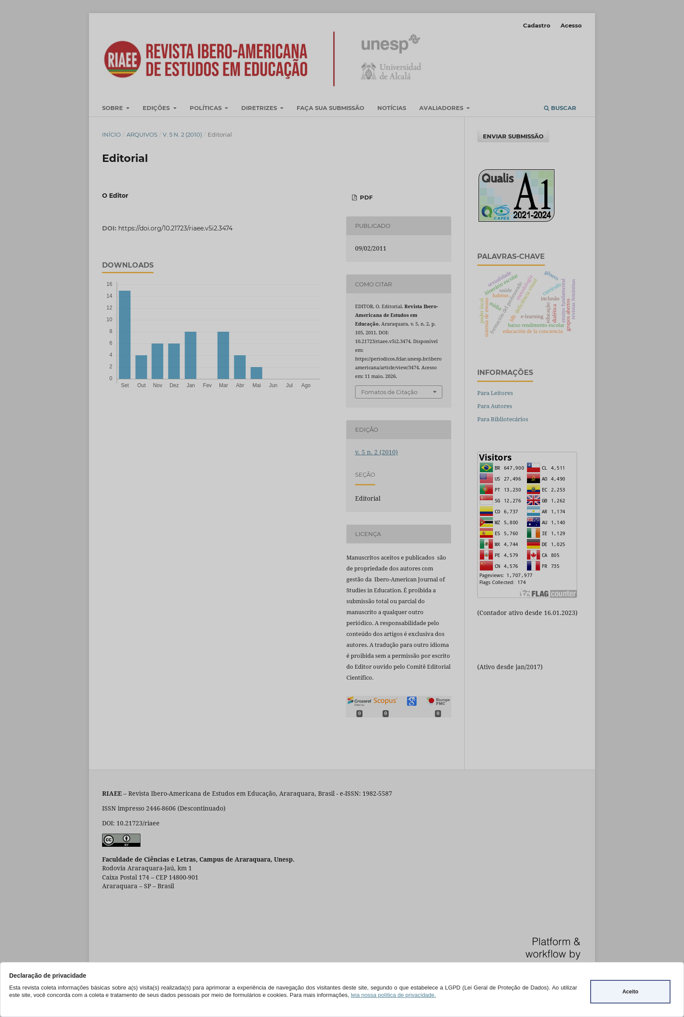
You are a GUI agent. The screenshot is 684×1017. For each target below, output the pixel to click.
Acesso (571, 25)
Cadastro (537, 25)
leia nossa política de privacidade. (393, 995)
